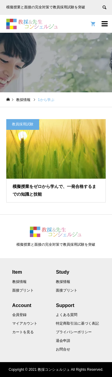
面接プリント (23, 290)
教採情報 (19, 282)
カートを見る (23, 332)
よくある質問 (66, 315)
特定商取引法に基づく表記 (77, 323)
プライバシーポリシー (74, 332)
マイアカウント (24, 323)
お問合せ (63, 349)
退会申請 (63, 341)
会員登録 (19, 315)
